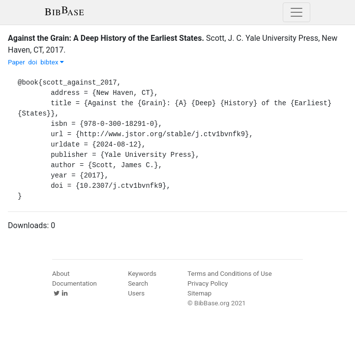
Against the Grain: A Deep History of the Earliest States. (106, 38)
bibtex (52, 62)
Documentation (74, 283)
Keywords (142, 273)
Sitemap (199, 293)
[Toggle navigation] (296, 12)
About (61, 273)
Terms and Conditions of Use (229, 273)
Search (138, 283)
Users (136, 293)
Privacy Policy (207, 283)
